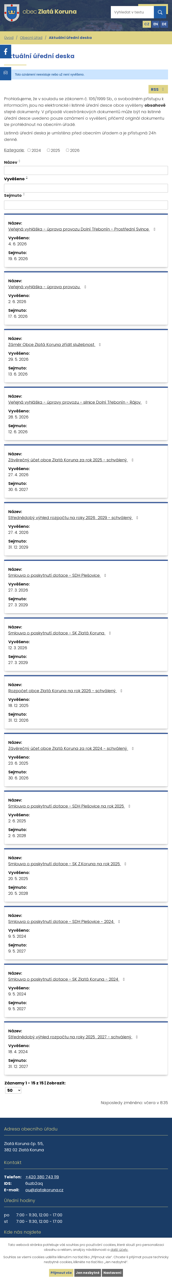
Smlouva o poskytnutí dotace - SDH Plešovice (58, 575)
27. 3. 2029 (18, 605)
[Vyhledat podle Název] (86, 170)
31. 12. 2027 (18, 1066)
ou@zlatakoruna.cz (44, 1190)
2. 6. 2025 (17, 821)
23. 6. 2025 (18, 763)
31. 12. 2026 (18, 720)
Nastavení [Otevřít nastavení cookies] (112, 1272)
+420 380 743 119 (42, 1177)
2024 (36, 150)
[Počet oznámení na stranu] (13, 1090)
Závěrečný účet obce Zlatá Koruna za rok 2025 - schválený (71, 460)
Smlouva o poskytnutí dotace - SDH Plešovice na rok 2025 (70, 806)
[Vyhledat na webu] (129, 12)
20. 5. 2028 (18, 893)
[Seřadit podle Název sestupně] (19, 162)
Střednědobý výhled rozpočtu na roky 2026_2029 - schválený (74, 517)
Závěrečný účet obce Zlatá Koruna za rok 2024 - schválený (71, 748)
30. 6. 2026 (18, 778)
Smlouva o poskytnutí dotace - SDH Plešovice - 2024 (65, 921)
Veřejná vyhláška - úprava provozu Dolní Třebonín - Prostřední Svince (82, 229)
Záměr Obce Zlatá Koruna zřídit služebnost (55, 344)
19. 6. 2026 (18, 258)
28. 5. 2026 (18, 417)
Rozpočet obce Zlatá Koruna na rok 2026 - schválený (66, 691)
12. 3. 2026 (17, 648)
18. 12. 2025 (18, 705)
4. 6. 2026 (17, 244)
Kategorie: (14, 150)
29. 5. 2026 (18, 359)
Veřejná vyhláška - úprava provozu (48, 287)
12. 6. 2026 (18, 432)
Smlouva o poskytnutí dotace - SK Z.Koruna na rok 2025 (68, 864)
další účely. (119, 1250)
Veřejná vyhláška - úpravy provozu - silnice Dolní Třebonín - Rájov (78, 402)
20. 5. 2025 (18, 878)
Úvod (8, 37)
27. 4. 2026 (18, 474)
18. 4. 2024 (18, 1051)
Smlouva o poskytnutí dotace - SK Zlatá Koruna (60, 633)
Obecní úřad (31, 37)
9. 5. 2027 (17, 951)
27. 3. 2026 (18, 590)
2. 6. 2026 (17, 301)
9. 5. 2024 (17, 936)
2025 (55, 150)
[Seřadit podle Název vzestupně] (19, 160)
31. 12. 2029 (18, 547)
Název (10, 162)
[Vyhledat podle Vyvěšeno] (86, 188)
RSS (158, 89)
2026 (75, 150)
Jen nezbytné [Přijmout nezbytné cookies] (87, 1272)
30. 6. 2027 (18, 489)
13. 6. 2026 (18, 374)
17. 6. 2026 (18, 316)
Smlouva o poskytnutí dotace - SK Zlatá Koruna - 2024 (67, 979)
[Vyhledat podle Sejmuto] (86, 205)
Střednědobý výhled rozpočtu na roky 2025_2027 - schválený (74, 1037)
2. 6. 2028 (17, 835)
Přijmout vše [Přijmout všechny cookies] (61, 1272)
